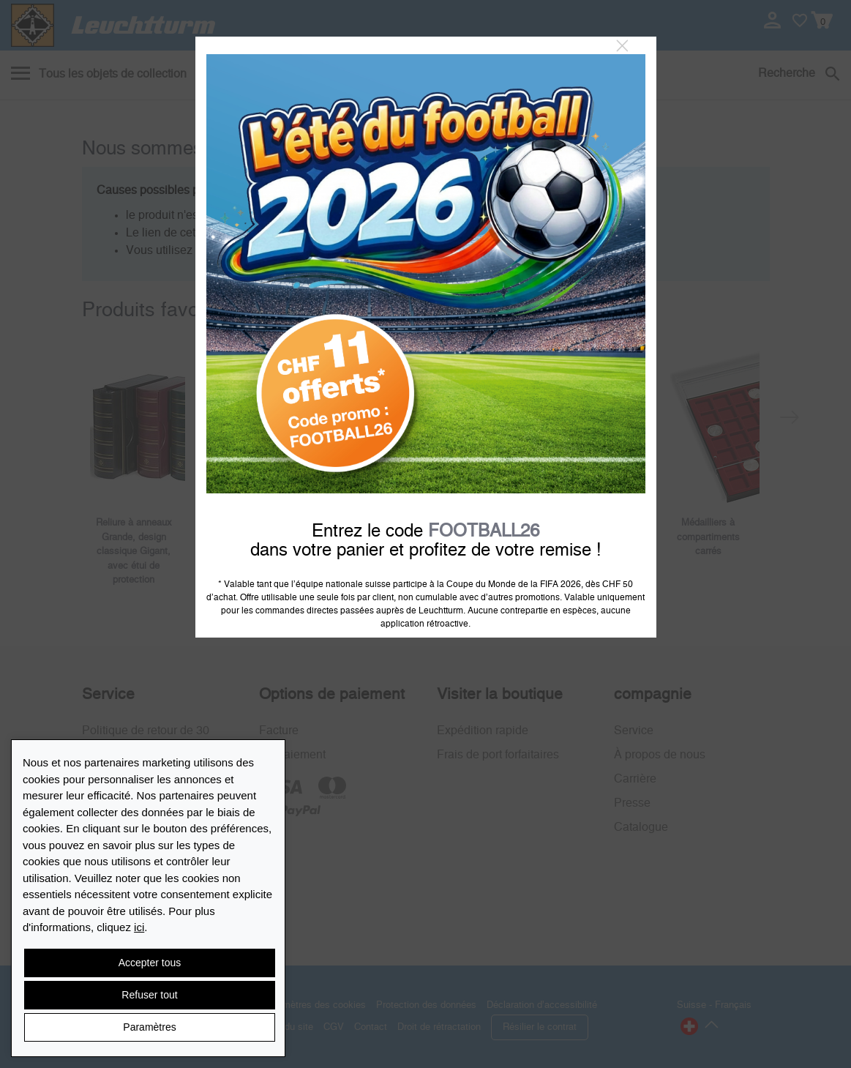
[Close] (622, 46)
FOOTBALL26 (483, 531)
